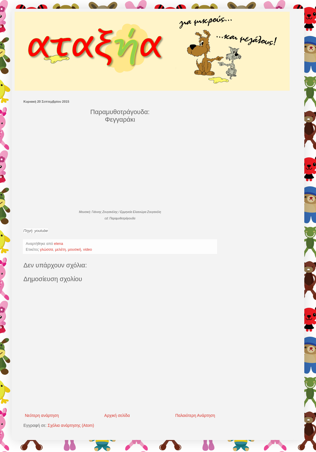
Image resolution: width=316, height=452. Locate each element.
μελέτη (60, 250)
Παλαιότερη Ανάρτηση (195, 415)
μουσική (74, 250)
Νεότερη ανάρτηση (42, 415)
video (87, 250)
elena (59, 244)
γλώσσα (46, 250)
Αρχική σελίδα (117, 415)
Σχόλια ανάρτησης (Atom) (71, 425)
